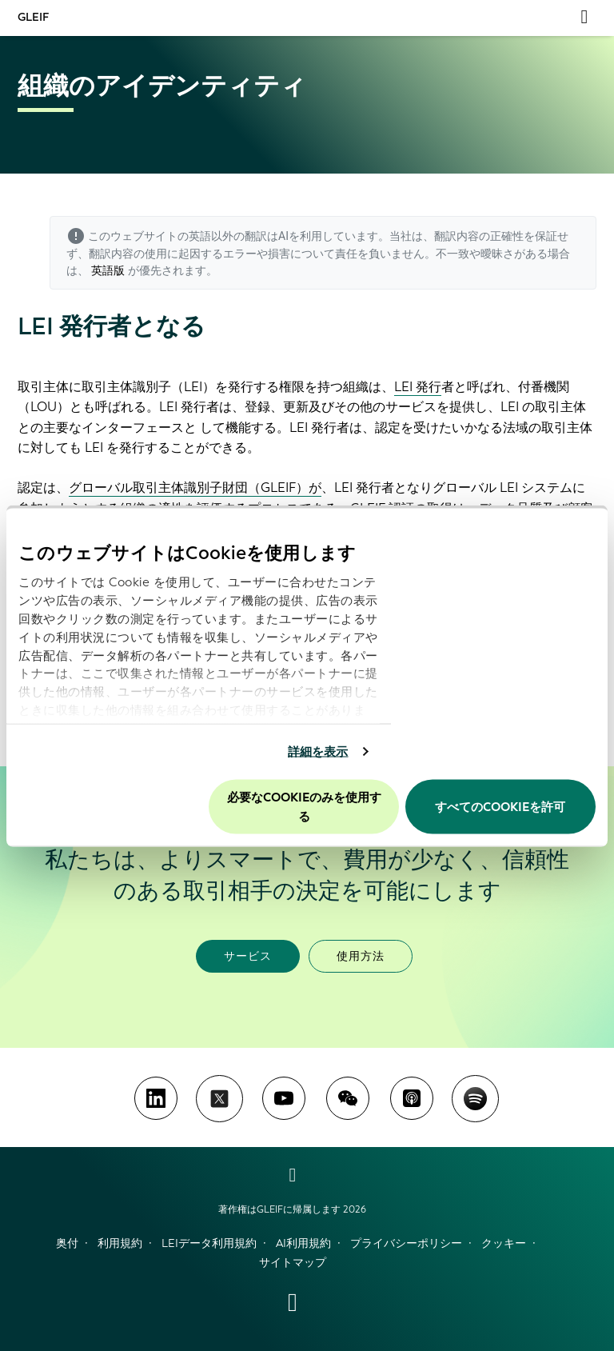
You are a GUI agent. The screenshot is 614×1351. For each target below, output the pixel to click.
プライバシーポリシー (406, 1243)
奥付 (67, 1243)
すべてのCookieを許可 (500, 806)
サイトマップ (292, 1262)
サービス (248, 956)
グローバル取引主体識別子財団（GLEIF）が (195, 487)
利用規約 (120, 1243)
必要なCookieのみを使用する (304, 806)
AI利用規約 (303, 1243)
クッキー (503, 1243)
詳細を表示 (318, 752)
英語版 (108, 270)
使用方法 (361, 956)
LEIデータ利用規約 (209, 1243)
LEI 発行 (417, 386)
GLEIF (34, 17)
